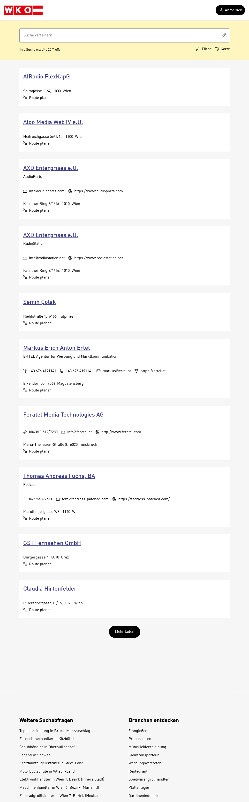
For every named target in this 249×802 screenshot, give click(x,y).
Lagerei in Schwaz (34, 755)
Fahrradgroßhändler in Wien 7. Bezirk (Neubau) (60, 796)
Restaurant (137, 772)
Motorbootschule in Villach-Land (47, 772)
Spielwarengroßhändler (148, 779)
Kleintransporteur (143, 755)
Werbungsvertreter (144, 763)
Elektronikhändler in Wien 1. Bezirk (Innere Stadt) (61, 779)
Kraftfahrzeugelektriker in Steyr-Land (51, 763)
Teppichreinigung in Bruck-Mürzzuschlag (54, 731)
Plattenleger (139, 788)
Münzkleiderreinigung (147, 747)
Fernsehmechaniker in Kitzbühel (47, 739)
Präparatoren (139, 739)
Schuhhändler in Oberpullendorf (47, 747)
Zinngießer (137, 731)
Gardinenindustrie (143, 796)
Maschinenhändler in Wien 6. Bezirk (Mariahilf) (59, 788)
